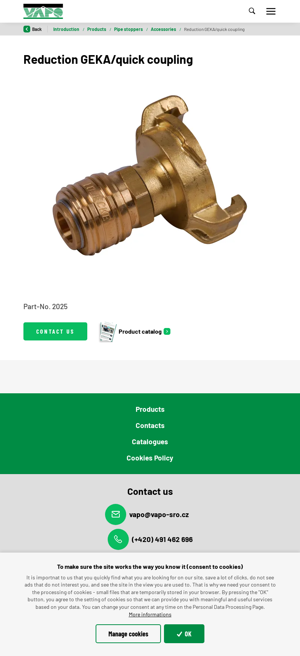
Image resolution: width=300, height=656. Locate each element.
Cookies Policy (150, 457)
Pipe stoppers (129, 29)
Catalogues (150, 441)
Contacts (150, 425)
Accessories (164, 29)
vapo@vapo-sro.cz (147, 514)
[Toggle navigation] (271, 11)
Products (97, 29)
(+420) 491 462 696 (150, 539)
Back (32, 29)
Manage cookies (128, 634)
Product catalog (130, 331)
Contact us (55, 331)
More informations (150, 614)
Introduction (66, 29)
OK (184, 634)
